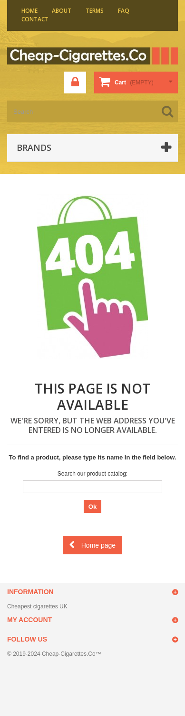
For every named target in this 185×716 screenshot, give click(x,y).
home (29, 11)
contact (35, 19)
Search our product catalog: (92, 473)
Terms (95, 11)
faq (123, 11)
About (61, 11)
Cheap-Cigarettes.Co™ (71, 654)
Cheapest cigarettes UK (37, 606)
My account (29, 620)
